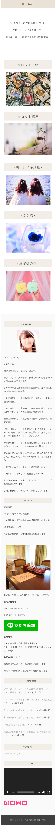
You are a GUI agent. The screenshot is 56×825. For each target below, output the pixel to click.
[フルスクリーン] (48, 792)
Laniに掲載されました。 (15, 724)
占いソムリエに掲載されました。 (19, 710)
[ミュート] (43, 792)
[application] (28, 781)
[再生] (7, 792)
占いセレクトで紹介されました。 (19, 717)
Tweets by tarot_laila (12, 753)
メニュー (30, 4)
